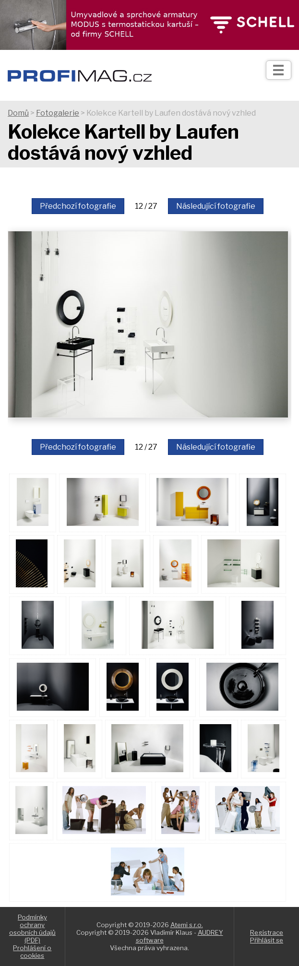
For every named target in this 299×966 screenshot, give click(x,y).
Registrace (266, 932)
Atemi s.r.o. (186, 925)
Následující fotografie (215, 206)
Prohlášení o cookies (32, 951)
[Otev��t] (278, 70)
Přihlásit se (266, 940)
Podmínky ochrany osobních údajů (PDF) (32, 928)
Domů (18, 113)
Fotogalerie (57, 113)
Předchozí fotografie (78, 206)
